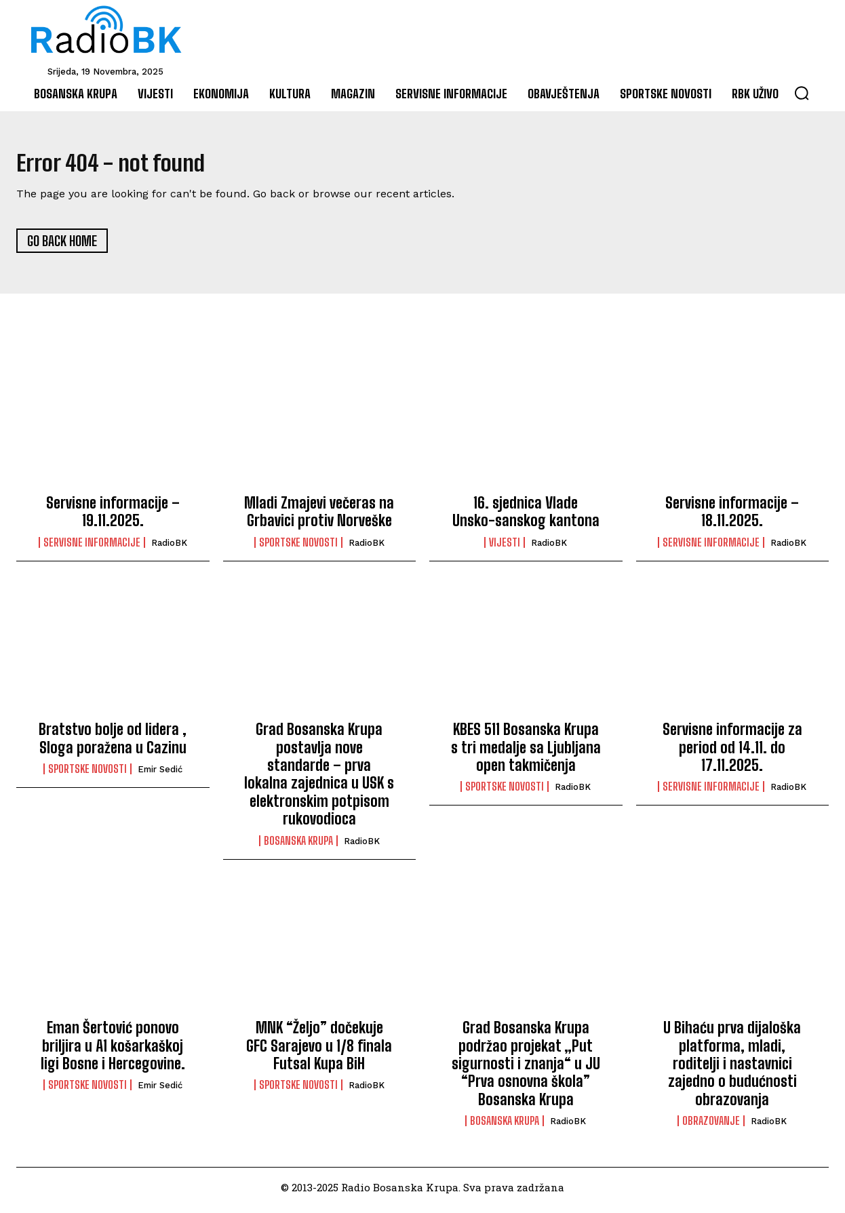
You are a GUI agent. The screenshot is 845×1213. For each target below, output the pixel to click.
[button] (801, 93)
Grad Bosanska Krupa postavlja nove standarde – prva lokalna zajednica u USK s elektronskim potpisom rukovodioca (319, 780)
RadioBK (169, 548)
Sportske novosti (298, 547)
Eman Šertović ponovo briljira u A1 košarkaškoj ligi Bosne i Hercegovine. (113, 1052)
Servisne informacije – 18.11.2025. (732, 518)
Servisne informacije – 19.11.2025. (113, 518)
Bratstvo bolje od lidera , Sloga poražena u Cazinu (112, 744)
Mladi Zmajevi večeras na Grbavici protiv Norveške (319, 518)
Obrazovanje (711, 1126)
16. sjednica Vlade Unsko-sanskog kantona (526, 518)
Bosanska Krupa (298, 846)
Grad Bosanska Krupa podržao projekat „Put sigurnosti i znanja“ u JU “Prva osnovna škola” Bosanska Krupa (526, 1070)
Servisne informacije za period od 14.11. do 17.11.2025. (732, 753)
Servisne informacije (91, 547)
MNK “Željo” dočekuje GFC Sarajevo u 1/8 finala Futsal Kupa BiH (319, 1052)
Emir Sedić (160, 775)
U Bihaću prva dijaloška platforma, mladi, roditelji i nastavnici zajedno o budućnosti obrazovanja (732, 1070)
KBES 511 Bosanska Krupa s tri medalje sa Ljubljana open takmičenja (526, 753)
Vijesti (504, 547)
